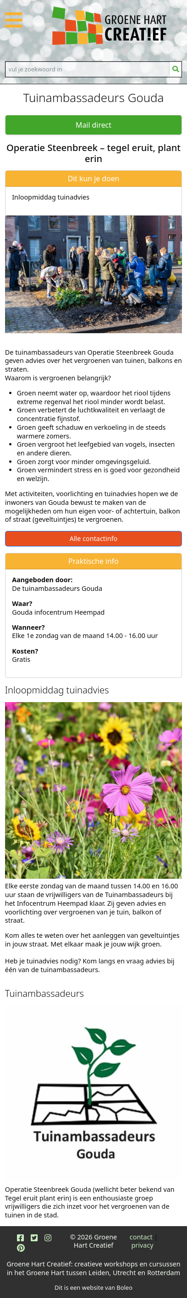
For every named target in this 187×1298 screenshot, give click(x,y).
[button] (13, 25)
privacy (143, 1245)
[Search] (88, 69)
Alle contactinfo (94, 538)
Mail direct (93, 125)
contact (141, 1237)
